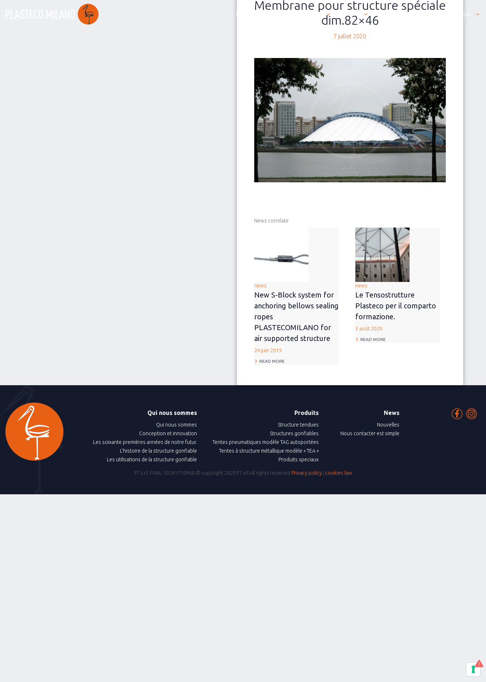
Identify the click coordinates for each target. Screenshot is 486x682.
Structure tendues (298, 425)
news (296, 318)
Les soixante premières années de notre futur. (145, 442)
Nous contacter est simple (369, 433)
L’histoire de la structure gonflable (158, 451)
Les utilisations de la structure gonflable (152, 459)
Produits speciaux (298, 459)
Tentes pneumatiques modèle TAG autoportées (266, 442)
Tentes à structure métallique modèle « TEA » (269, 451)
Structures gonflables (294, 433)
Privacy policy (307, 473)
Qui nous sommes (176, 425)
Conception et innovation (168, 433)
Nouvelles (388, 425)
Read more (272, 361)
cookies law (338, 473)
